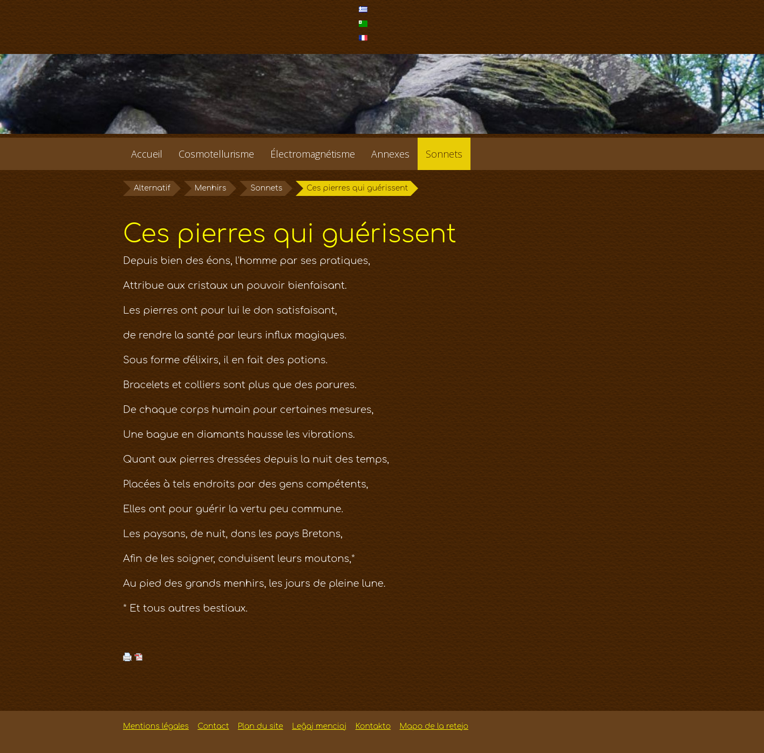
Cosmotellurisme (216, 153)
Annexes (390, 153)
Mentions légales (156, 726)
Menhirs (211, 188)
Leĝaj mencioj (319, 726)
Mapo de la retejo (434, 726)
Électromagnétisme (312, 153)
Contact (213, 726)
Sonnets (444, 153)
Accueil (146, 153)
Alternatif (152, 188)
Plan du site (260, 726)
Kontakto (373, 726)
